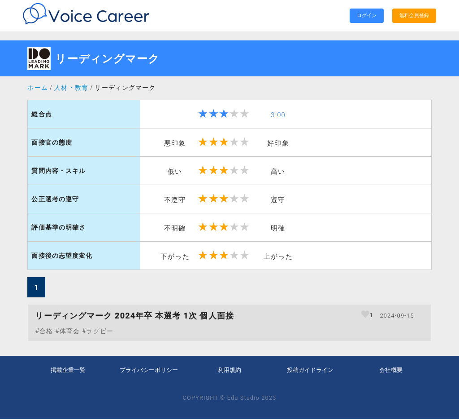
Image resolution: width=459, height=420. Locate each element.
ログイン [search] (367, 15)
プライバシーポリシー (148, 370)
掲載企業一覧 (68, 370)
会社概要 (390, 370)
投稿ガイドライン (310, 370)
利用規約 (229, 370)
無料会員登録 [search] (414, 15)
